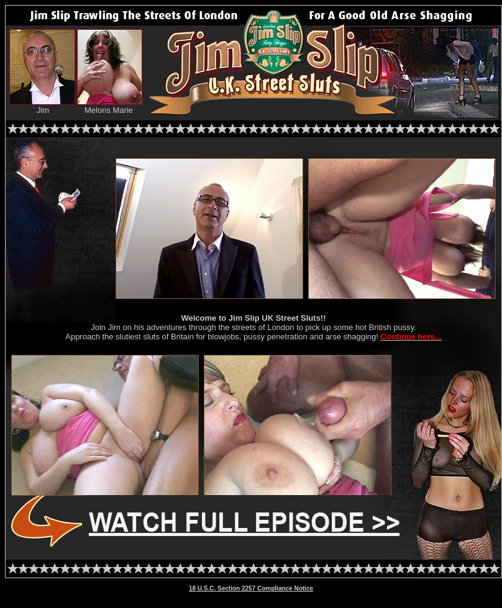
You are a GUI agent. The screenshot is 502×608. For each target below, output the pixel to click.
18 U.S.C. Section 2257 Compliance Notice (251, 588)
